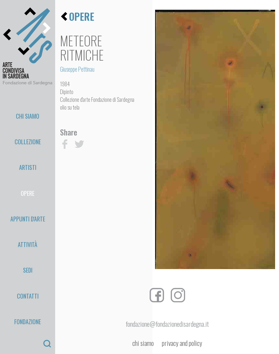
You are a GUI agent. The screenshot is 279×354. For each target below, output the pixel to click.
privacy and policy (182, 343)
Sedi (27, 197)
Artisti (27, 138)
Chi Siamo (27, 109)
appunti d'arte (27, 167)
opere (81, 16)
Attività (27, 182)
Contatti (28, 211)
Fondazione (27, 226)
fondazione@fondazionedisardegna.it (167, 324)
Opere (27, 153)
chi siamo (143, 343)
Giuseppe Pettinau (77, 69)
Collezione (28, 124)
